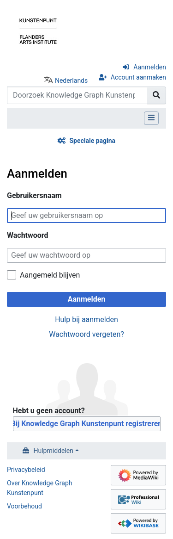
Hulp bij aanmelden (86, 319)
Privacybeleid (26, 469)
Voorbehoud (24, 506)
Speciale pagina (92, 140)
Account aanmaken (138, 77)
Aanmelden (149, 67)
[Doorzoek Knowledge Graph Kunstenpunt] (77, 95)
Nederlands (71, 80)
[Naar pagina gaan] (156, 95)
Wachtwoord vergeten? (86, 334)
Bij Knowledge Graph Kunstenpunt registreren (87, 423)
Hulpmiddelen (53, 450)
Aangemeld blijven (50, 275)
